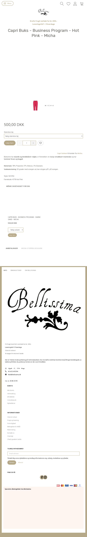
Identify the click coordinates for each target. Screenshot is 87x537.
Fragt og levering (13, 420)
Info (5, 270)
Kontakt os (10, 433)
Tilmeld (11, 462)
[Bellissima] (43, 12)
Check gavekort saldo (14, 439)
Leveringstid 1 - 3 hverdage (43, 24)
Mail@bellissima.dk (14, 374)
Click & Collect (12, 417)
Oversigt (10, 436)
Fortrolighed (11, 423)
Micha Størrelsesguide (31, 248)
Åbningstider (16, 270)
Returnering (11, 430)
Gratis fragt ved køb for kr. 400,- (43, 21)
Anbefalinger (12, 248)
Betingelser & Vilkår (13, 426)
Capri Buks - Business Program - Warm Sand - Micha (24, 218)
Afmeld (20, 462)
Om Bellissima (30, 270)
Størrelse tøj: (8, 132)
